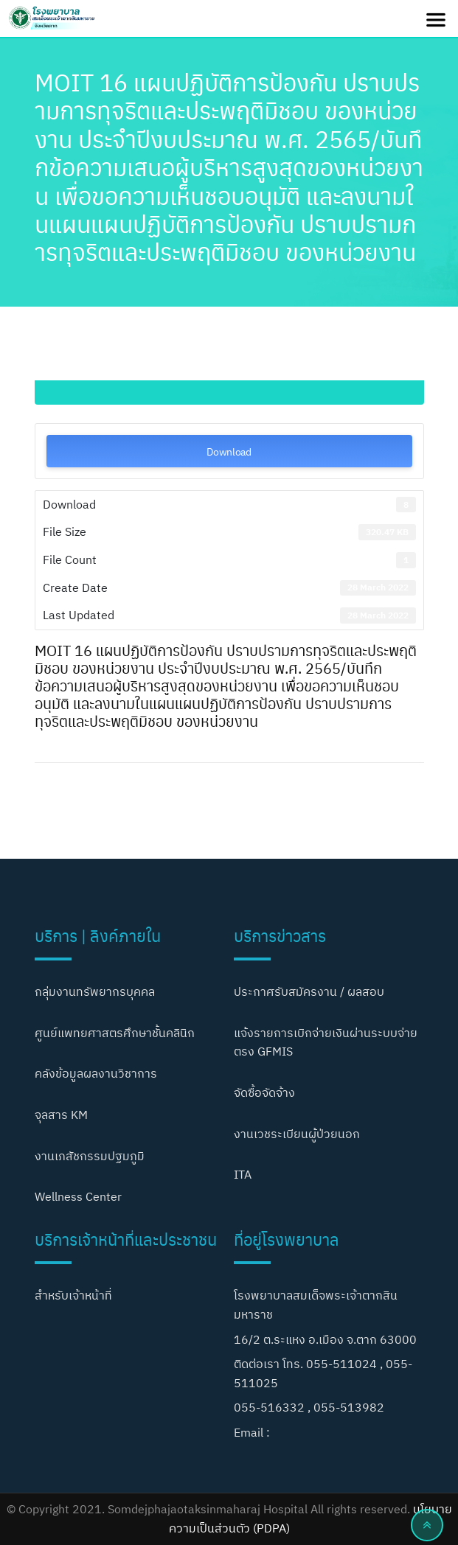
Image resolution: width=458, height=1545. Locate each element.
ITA (242, 1174)
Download (229, 451)
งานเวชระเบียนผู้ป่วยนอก (297, 1133)
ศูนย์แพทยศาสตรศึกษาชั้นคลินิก (115, 1032)
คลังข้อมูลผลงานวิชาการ (96, 1073)
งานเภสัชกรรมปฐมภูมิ (90, 1155)
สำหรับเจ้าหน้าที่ (73, 1295)
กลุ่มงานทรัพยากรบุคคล (95, 991)
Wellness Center (78, 1196)
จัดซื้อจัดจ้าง (264, 1092)
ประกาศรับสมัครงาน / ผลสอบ (309, 991)
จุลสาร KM (61, 1114)
